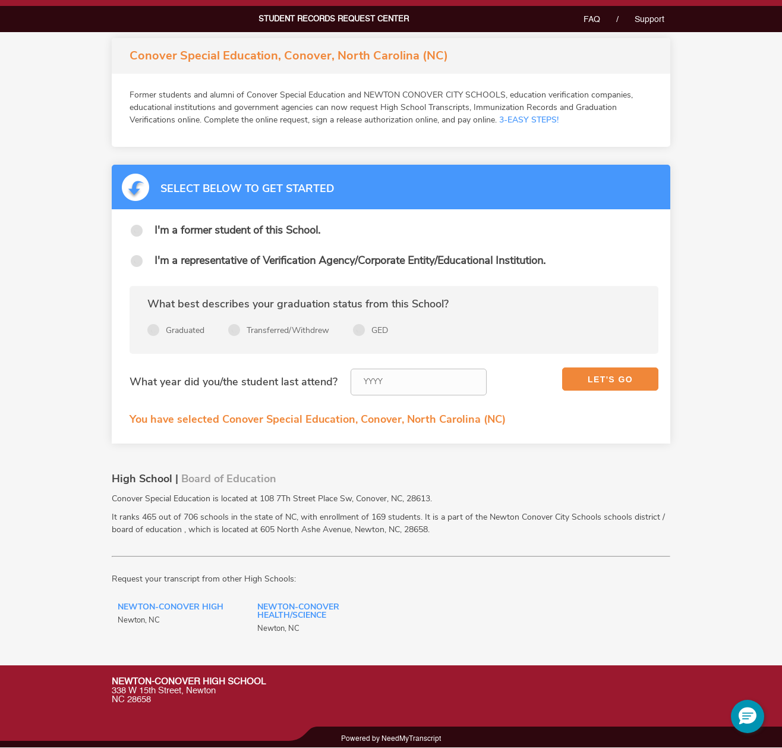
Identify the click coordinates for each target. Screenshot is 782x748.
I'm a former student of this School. (237, 230)
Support (649, 19)
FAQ (592, 19)
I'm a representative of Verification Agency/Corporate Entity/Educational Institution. (349, 260)
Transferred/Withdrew (288, 330)
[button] (747, 716)
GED (379, 330)
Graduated (185, 330)
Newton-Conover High (170, 607)
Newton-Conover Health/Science (298, 612)
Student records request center (333, 19)
